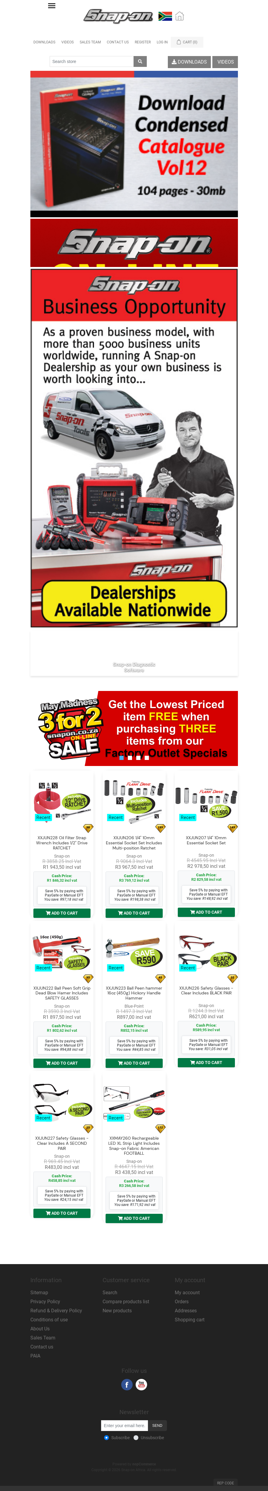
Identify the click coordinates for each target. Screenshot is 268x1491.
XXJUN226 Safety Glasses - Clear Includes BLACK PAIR (206, 991)
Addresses (186, 1311)
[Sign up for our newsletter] (124, 1425)
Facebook (127, 1384)
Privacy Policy (45, 1301)
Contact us (41, 1347)
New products (117, 1311)
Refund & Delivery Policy (56, 1311)
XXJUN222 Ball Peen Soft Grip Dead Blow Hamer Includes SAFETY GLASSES (62, 993)
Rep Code (225, 1483)
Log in (162, 42)
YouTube (141, 1384)
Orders (182, 1301)
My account (187, 1292)
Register (143, 42)
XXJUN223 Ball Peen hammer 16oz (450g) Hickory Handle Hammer (134, 993)
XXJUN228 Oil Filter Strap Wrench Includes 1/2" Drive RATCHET (62, 842)
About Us (40, 1329)
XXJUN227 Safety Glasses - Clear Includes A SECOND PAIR (61, 1143)
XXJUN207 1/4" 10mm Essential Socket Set (206, 840)
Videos (67, 42)
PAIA (35, 1356)
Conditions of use (49, 1320)
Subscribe (120, 1437)
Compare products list (126, 1301)
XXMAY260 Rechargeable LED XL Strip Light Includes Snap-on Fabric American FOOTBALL (134, 1146)
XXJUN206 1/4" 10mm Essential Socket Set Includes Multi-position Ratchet (134, 842)
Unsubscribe (152, 1437)
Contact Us (118, 42)
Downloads (44, 42)
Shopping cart (190, 1320)
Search (110, 1292)
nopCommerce (144, 1464)
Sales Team (90, 42)
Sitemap (39, 1292)
